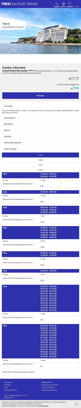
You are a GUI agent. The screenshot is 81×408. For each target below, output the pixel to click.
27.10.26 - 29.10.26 (48, 338)
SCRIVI (63, 4)
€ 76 (41, 320)
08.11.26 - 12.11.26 (48, 342)
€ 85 (41, 186)
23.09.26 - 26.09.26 (48, 212)
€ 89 (42, 202)
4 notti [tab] (40, 170)
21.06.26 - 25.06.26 (48, 237)
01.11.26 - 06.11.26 (48, 340)
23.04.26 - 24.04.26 (48, 174)
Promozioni (9, 117)
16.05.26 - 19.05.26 (48, 210)
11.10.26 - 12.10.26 (48, 330)
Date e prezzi (10, 148)
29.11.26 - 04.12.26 (48, 349)
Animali (7, 136)
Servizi (7, 130)
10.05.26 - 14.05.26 (48, 228)
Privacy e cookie (48, 387)
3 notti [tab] (40, 165)
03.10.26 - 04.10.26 (48, 286)
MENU (76, 4)
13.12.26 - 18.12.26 (48, 354)
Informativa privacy (49, 390)
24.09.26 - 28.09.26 (48, 271)
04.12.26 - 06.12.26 (48, 303)
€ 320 (42, 247)
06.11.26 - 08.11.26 (48, 293)
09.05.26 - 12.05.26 (48, 207)
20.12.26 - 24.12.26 (48, 356)
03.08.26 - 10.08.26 (48, 253)
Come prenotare (10, 390)
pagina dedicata (43, 406)
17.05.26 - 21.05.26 (48, 230)
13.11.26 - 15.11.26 (48, 296)
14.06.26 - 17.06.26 (48, 235)
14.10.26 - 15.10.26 (48, 333)
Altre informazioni (12, 142)
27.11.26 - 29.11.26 (48, 301)
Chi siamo (8, 382)
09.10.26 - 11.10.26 (48, 289)
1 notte (42, 180)
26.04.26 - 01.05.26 (48, 176)
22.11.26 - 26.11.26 (48, 347)
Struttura (8, 124)
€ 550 (42, 265)
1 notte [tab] (40, 160)
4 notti (42, 259)
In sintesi (8, 106)
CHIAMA (56, 4)
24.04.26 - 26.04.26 (48, 192)
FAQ (6, 387)
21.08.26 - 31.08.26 (48, 255)
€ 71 (41, 366)
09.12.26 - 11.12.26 (48, 352)
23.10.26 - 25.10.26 (48, 291)
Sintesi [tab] (40, 155)
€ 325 (42, 222)
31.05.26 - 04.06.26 (48, 233)
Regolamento (47, 382)
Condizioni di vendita (50, 385)
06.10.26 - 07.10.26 (48, 328)
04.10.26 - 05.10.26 (48, 326)
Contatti (7, 385)
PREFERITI (69, 4)
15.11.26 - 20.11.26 (48, 345)
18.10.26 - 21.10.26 (48, 335)
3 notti (42, 216)
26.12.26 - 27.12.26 (48, 310)
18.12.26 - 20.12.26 (48, 308)
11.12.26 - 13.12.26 (48, 305)
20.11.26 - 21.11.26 (48, 298)
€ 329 (42, 280)
